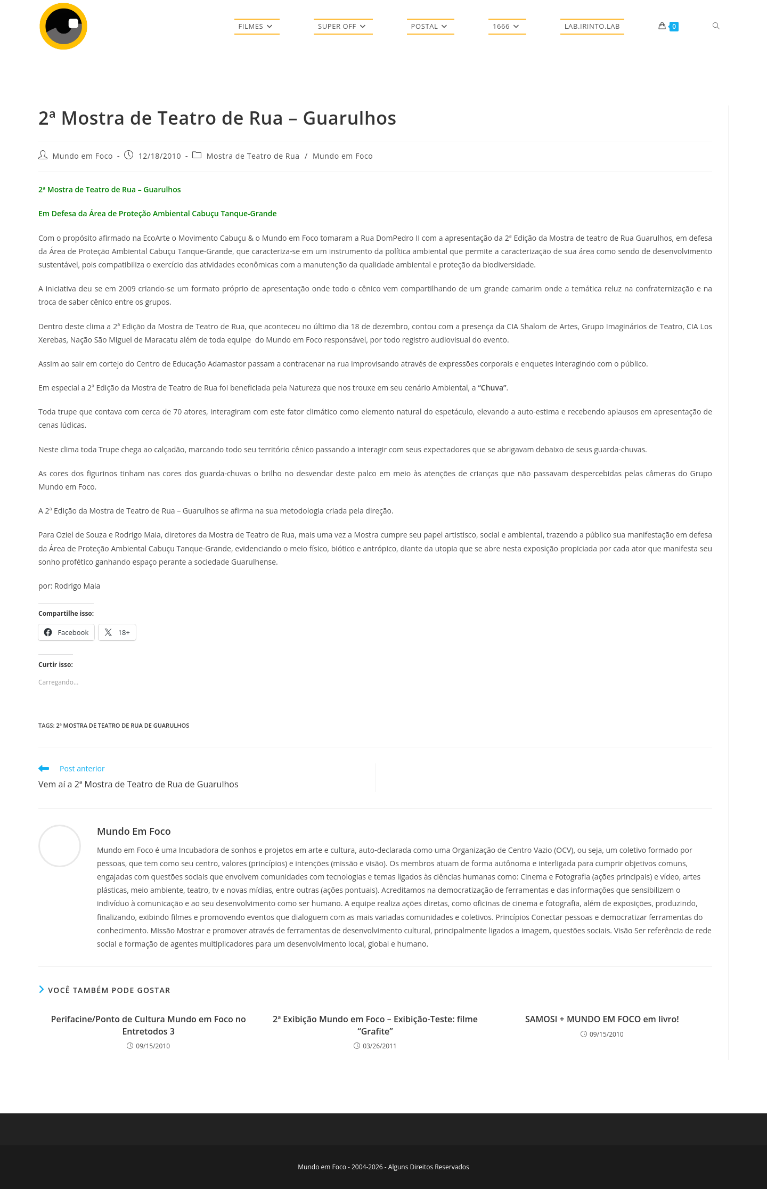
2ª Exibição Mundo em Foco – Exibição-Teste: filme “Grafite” (375, 1025)
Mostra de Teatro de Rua (253, 156)
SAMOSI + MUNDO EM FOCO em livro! (602, 1019)
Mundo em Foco (83, 156)
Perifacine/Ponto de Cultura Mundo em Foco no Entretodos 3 (148, 1025)
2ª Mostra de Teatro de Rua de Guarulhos (122, 725)
